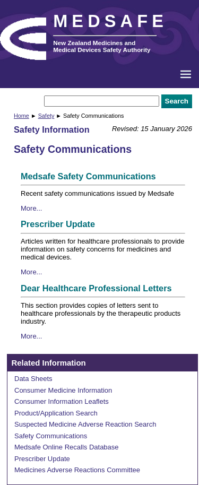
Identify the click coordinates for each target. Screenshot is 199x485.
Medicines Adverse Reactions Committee (77, 470)
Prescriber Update (58, 224)
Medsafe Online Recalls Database (66, 447)
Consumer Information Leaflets (61, 401)
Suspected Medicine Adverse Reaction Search (85, 424)
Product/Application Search (56, 413)
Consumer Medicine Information (63, 390)
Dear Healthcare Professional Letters (96, 288)
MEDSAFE (110, 21)
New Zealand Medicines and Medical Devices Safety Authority (101, 46)
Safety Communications (50, 436)
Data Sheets (33, 379)
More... (31, 208)
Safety (46, 115)
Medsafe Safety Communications (88, 176)
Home (21, 115)
